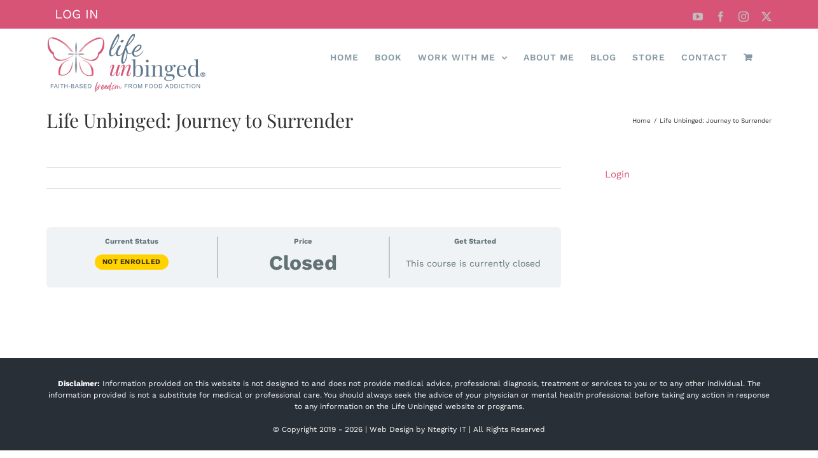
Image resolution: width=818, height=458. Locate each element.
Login (617, 174)
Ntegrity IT (446, 429)
